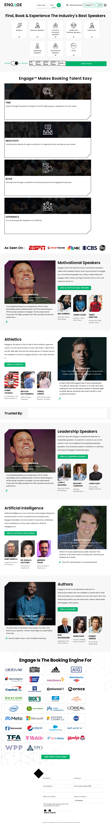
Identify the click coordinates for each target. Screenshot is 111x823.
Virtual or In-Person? (80, 680)
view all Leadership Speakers (73, 340)
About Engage (63, 801)
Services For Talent (65, 778)
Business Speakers (85, 771)
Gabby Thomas (11, 274)
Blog (59, 798)
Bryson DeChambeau (26, 276)
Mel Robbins (63, 197)
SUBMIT (59, 729)
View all (81, 784)
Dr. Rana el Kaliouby (26, 444)
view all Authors (68, 492)
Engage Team (63, 804)
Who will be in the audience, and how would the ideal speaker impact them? (66, 717)
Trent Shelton (95, 198)
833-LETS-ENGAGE (14, 780)
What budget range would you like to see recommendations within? (55, 688)
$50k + (84, 64)
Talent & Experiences (45, 771)
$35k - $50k (72, 64)
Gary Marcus (10, 442)
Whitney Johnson (77, 368)
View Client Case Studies (55, 639)
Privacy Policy (9, 820)
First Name (47, 662)
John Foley (94, 367)
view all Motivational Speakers (75, 171)
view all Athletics (15, 248)
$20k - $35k (59, 64)
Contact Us (42, 781)
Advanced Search (74, 5)
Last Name (77, 662)
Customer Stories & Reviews (69, 791)
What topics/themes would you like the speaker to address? (61, 706)
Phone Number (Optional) (82, 670)
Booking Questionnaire (46, 794)
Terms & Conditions (23, 820)
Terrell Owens (43, 275)
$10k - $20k (47, 64)
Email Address (48, 670)
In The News (62, 795)
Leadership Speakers (86, 781)
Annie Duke (78, 519)
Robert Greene (95, 519)
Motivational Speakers (87, 778)
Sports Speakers (84, 774)
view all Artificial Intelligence (21, 416)
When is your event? (49, 680)
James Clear (78, 198)
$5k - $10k (35, 64)
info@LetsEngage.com (16, 777)
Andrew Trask (43, 443)
